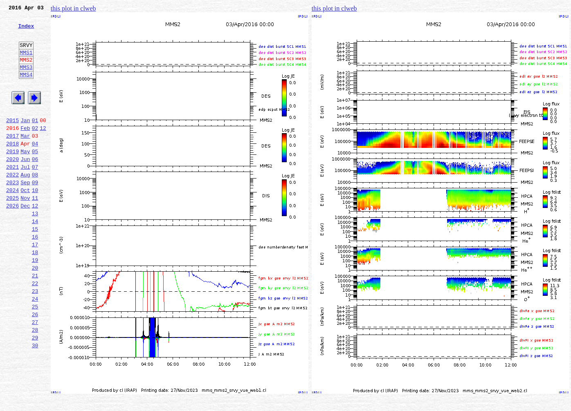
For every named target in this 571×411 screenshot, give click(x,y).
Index (26, 30)
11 (35, 229)
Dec (25, 238)
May (25, 175)
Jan (25, 139)
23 (35, 337)
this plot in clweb (73, 8)
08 (35, 202)
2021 (12, 193)
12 (43, 148)
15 (35, 265)
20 (35, 310)
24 (35, 346)
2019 (12, 175)
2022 (12, 202)
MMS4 (26, 88)
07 (35, 193)
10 (35, 220)
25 (35, 355)
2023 (12, 211)
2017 (12, 157)
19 (35, 301)
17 (35, 283)
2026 (12, 238)
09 (35, 211)
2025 (12, 229)
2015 (12, 139)
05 (35, 175)
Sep (25, 211)
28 (35, 382)
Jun (25, 184)
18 (35, 292)
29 (35, 391)
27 (35, 373)
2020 (12, 184)
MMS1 (26, 62)
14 (35, 256)
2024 (12, 220)
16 (35, 274)
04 (35, 166)
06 (35, 184)
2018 (12, 166)
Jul (25, 193)
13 (35, 247)
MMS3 (26, 79)
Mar (25, 157)
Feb (25, 148)
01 (35, 139)
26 (35, 364)
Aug (25, 202)
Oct (25, 220)
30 (35, 400)
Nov (25, 229)
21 (35, 319)
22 (35, 328)
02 (35, 148)
